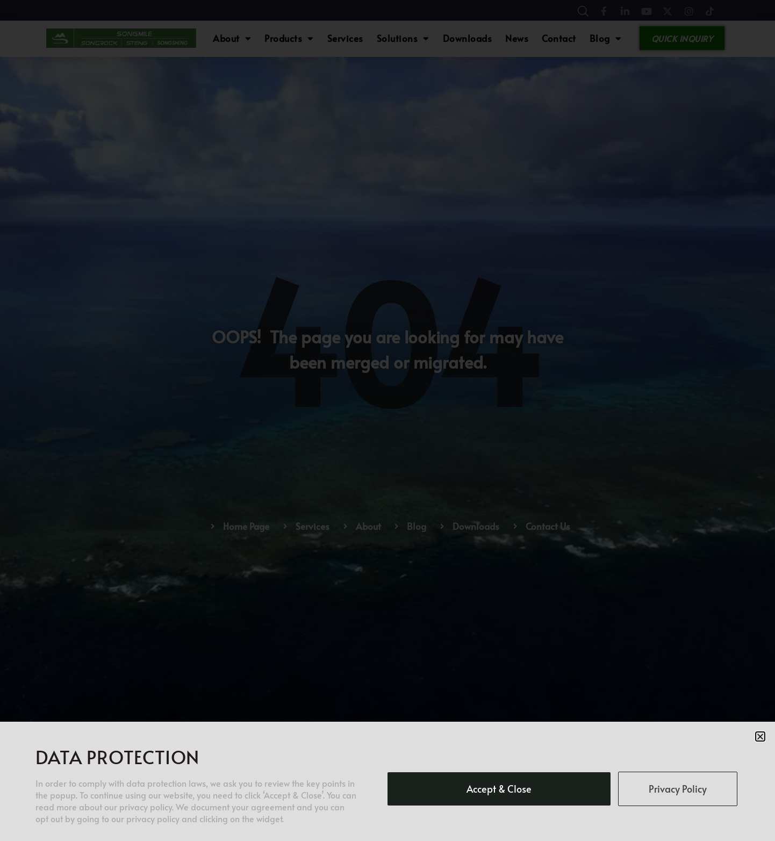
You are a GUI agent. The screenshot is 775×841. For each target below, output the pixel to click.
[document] (387, 420)
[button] (760, 736)
